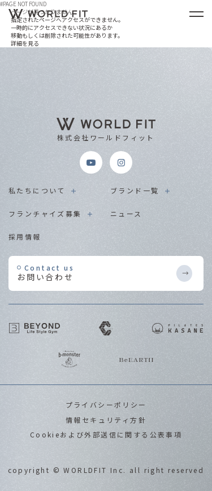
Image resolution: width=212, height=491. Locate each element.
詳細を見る (25, 43)
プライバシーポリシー (106, 404)
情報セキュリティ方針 (106, 419)
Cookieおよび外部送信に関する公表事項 (106, 434)
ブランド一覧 (134, 190)
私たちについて (37, 190)
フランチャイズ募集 (45, 213)
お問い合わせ (96, 272)
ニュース (126, 213)
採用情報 (24, 236)
